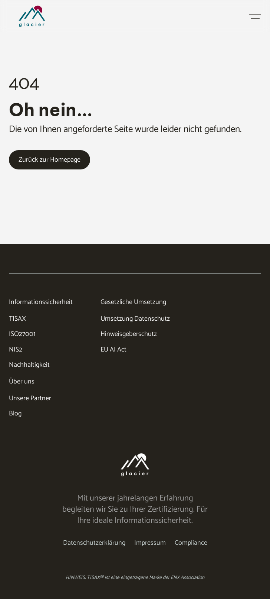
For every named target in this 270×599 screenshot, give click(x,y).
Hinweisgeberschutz (129, 334)
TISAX (17, 319)
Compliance (191, 543)
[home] (43, 16)
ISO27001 (22, 334)
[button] (255, 16)
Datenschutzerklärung (94, 543)
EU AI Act (113, 349)
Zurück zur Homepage (49, 159)
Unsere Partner (30, 398)
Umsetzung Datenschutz (135, 319)
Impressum (150, 543)
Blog (15, 413)
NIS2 (15, 349)
